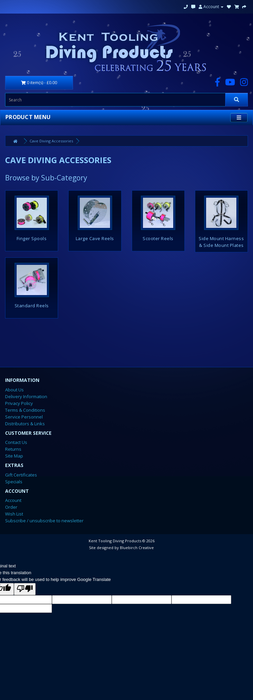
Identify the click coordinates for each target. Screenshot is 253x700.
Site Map (14, 456)
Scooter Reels (158, 238)
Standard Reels (32, 306)
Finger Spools (32, 238)
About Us (14, 390)
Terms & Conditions (25, 410)
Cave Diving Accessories (51, 140)
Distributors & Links (25, 424)
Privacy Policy (19, 403)
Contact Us (16, 442)
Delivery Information (26, 396)
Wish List (14, 514)
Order (11, 507)
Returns (13, 449)
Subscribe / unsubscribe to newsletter (44, 521)
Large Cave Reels (95, 238)
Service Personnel (24, 417)
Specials (13, 482)
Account (211, 6)
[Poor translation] (25, 589)
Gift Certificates (21, 475)
